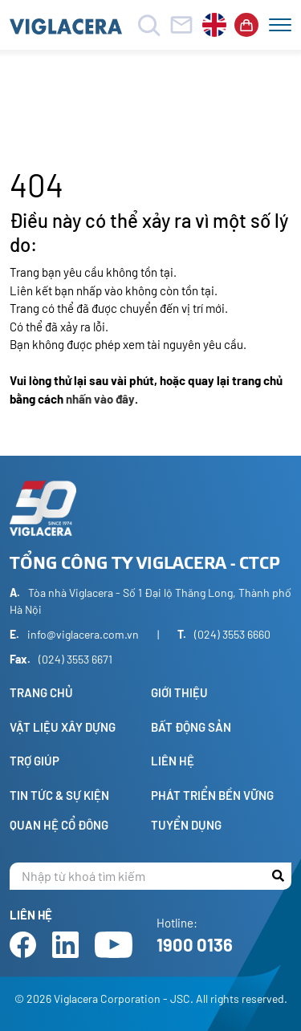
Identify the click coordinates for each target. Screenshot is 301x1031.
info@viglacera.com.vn (83, 634)
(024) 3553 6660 (232, 634)
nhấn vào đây (100, 399)
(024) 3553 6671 (75, 659)
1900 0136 (195, 944)
